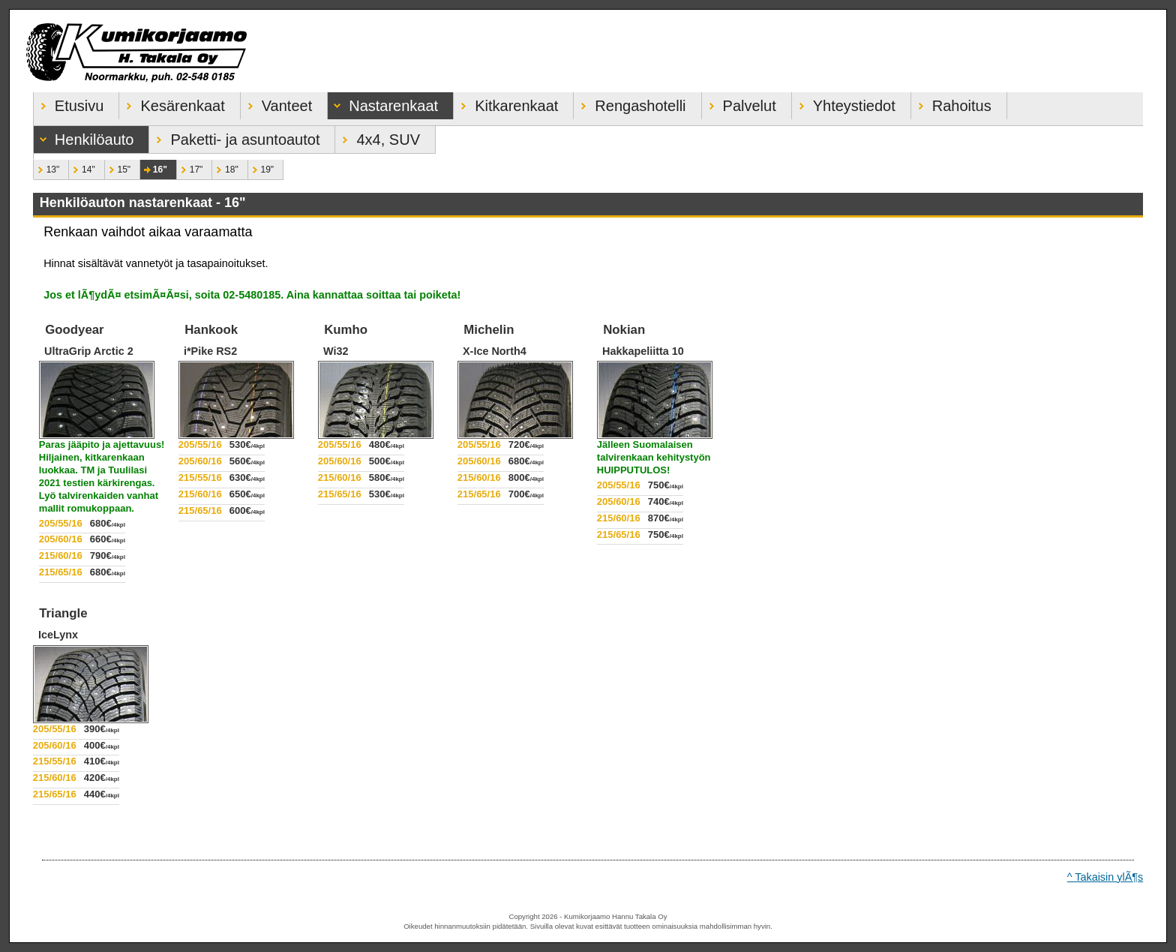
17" (189, 167)
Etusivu (69, 103)
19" (261, 167)
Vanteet (276, 103)
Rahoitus (951, 103)
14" (81, 167)
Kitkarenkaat (506, 103)
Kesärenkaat (171, 103)
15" (117, 167)
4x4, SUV (377, 137)
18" (225, 167)
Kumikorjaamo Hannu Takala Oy (588, 51)
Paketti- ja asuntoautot (234, 137)
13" (46, 167)
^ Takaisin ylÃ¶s (1105, 877)
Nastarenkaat (383, 103)
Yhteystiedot (844, 103)
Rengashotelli (630, 103)
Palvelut (739, 103)
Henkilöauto (84, 137)
